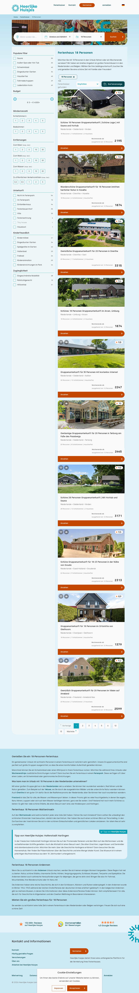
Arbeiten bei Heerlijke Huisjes (25, 965)
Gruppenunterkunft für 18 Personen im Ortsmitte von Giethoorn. (87, 628)
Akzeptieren (74, 988)
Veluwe (48, 789)
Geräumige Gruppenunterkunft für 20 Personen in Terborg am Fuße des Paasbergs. (91, 435)
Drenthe (20, 793)
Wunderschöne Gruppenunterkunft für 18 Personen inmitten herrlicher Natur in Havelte (90, 188)
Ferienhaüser (59, 5)
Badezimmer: (18, 127)
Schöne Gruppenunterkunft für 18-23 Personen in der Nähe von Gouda (90, 563)
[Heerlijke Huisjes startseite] (24, 8)
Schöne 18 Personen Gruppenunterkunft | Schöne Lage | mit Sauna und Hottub (90, 124)
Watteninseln (25, 815)
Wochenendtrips (19, 773)
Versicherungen (18, 957)
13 (61, 731)
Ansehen (64, 148)
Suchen (113, 37)
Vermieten (76, 951)
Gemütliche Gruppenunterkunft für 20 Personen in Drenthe (89, 251)
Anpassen (58, 988)
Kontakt (72, 5)
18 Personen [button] (66, 77)
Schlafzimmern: (20, 116)
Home (16, 17)
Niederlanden (52, 786)
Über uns (16, 961)
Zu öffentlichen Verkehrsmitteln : (31, 177)
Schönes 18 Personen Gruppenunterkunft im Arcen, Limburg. (90, 311)
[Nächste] (72, 731)
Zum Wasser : (22, 167)
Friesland (16, 797)
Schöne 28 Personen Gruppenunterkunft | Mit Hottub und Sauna (89, 499)
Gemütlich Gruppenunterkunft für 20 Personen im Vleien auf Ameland (90, 692)
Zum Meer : (21, 145)
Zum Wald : (21, 156)
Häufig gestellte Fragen (22, 954)
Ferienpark (98, 773)
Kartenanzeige (112, 84)
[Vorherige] (65, 726)
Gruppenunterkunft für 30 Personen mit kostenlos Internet (89, 372)
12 (115, 726)
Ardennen (42, 870)
